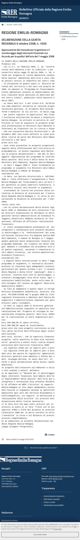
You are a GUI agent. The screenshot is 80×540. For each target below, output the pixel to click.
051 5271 (13, 483)
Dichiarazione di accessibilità (53, 505)
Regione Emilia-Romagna (12, 2)
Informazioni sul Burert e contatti (10, 521)
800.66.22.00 (57, 478)
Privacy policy (58, 529)
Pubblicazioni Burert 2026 (69, 38)
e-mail (49, 481)
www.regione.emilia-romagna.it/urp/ (61, 476)
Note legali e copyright (52, 499)
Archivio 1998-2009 (14, 24)
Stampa (50, 434)
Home (3, 25)
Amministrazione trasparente (54, 496)
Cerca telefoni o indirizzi (10, 486)
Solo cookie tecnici (40, 535)
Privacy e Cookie (49, 502)
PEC (54, 481)
